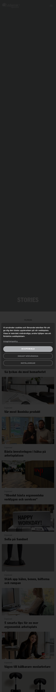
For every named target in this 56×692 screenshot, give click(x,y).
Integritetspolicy (10, 341)
